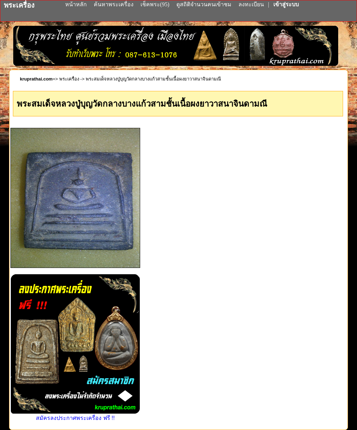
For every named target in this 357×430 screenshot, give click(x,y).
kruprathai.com (36, 79)
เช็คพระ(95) (154, 4)
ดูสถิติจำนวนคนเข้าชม (203, 4)
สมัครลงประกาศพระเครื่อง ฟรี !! (75, 415)
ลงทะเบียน (251, 4)
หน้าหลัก (76, 4)
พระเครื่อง (69, 79)
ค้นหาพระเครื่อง (114, 4)
